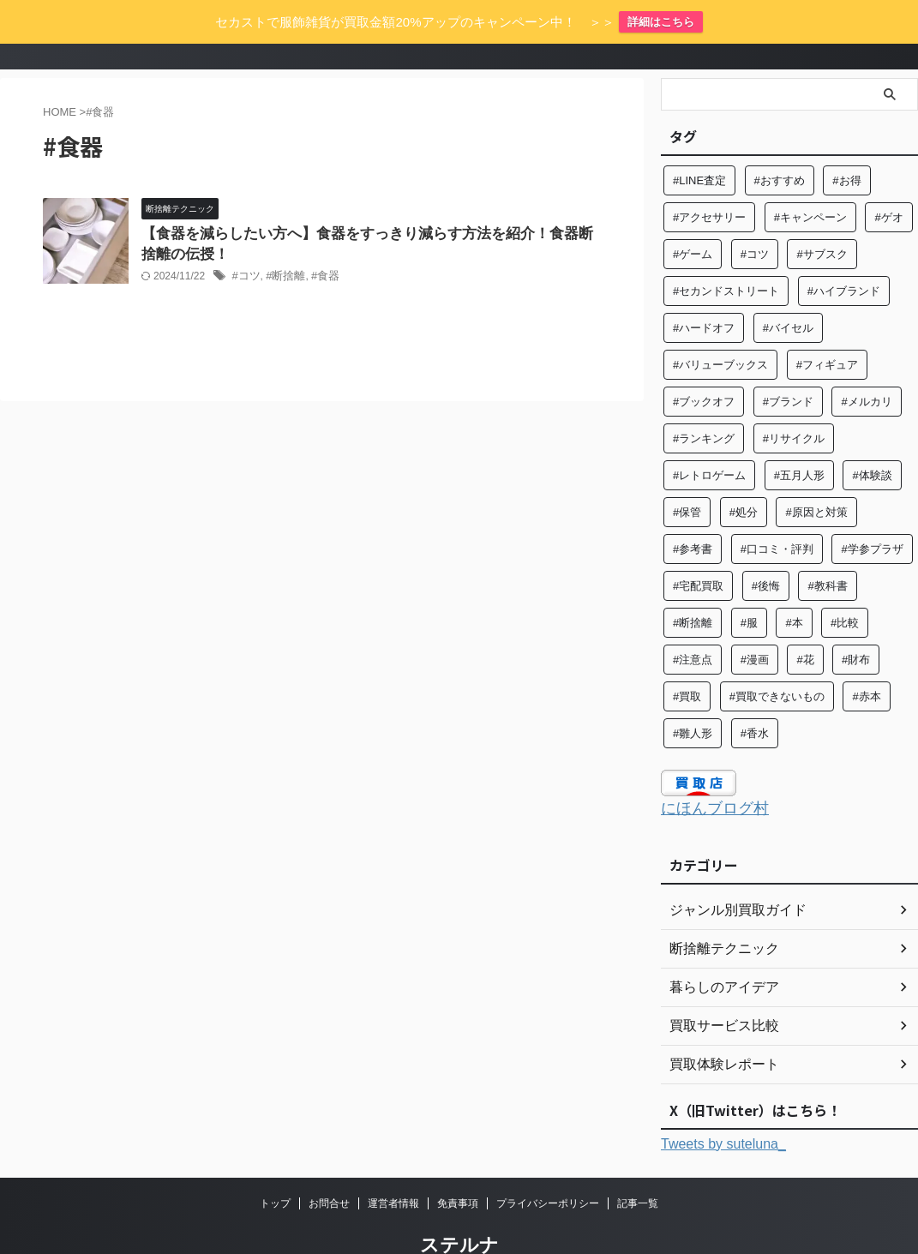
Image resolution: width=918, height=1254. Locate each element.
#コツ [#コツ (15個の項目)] (755, 215)
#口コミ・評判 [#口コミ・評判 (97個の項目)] (777, 510)
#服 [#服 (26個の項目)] (749, 584)
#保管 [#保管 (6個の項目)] (687, 473)
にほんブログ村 (706, 769)
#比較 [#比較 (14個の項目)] (845, 584)
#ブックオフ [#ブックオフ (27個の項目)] (704, 363)
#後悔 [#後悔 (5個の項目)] (766, 547)
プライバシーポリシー (547, 1162)
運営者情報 (393, 1162)
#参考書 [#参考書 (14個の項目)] (692, 510)
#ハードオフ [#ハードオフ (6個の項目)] (704, 289)
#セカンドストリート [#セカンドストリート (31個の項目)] (726, 252)
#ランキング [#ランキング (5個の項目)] (704, 399)
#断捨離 (282, 240)
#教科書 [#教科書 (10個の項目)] (827, 547)
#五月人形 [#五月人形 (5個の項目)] (799, 436)
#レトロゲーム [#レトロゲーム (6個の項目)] (709, 436)
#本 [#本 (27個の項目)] (793, 584)
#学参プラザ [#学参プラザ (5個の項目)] (872, 510)
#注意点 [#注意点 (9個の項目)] (692, 621)
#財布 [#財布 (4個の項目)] (856, 621)
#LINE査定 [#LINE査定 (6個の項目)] (699, 141)
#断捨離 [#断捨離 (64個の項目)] (692, 584)
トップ (275, 1162)
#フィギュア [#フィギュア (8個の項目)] (827, 326)
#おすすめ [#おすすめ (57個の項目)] (779, 141)
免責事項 (457, 1162)
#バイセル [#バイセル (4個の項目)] (788, 289)
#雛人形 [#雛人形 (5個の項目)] (692, 694)
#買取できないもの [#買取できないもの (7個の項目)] (777, 657)
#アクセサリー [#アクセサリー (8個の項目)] (709, 178)
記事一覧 (637, 1162)
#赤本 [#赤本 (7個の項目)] (866, 657)
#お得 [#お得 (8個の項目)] (846, 141)
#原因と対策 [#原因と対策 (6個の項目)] (816, 473)
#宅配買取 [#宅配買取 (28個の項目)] (698, 547)
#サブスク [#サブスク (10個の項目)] (821, 215)
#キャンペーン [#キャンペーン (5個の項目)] (810, 178)
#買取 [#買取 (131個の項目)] (687, 657)
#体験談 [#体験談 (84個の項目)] (871, 436)
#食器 (319, 240)
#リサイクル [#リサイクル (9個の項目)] (794, 399)
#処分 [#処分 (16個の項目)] (743, 473)
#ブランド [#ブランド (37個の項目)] (788, 363)
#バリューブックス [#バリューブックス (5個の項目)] (720, 326)
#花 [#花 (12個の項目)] (804, 621)
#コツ (244, 240)
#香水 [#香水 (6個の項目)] (755, 694)
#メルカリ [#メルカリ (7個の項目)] (866, 363)
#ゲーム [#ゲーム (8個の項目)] (692, 215)
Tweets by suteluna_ (723, 1102)
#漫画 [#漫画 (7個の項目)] (755, 621)
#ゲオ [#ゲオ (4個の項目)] (888, 178)
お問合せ (329, 1162)
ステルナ (459, 1204)
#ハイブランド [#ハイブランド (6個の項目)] (843, 252)
